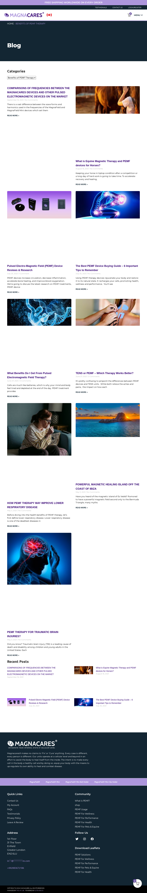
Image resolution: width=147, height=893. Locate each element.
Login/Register (134, 7)
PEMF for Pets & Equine (87, 867)
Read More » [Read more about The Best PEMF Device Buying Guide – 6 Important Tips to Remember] (82, 289)
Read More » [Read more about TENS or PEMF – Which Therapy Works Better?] (82, 392)
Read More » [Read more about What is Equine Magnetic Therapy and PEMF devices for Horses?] (82, 184)
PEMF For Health (83, 822)
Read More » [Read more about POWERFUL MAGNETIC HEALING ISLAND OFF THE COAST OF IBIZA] (82, 508)
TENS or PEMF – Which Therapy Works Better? (105, 373)
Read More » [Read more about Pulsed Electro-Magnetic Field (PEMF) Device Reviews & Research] (13, 292)
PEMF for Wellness (84, 858)
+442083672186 (15, 867)
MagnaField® (35, 782)
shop (77, 804)
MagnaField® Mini (53, 782)
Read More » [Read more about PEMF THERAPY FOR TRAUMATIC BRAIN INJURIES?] (13, 655)
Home (10, 23)
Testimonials (101, 7)
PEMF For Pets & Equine (87, 826)
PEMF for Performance (86, 863)
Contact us (12, 800)
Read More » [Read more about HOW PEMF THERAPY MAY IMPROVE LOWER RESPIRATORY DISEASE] (13, 526)
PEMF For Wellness (84, 813)
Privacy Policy (14, 817)
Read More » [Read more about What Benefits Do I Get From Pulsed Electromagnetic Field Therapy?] (13, 396)
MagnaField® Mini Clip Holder (105, 782)
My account (13, 804)
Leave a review (15, 822)
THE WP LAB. (20, 890)
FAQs (9, 809)
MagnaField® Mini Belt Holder (77, 782)
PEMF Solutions (83, 854)
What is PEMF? (82, 800)
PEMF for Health (83, 871)
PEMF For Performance (86, 817)
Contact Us (117, 7)
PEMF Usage (81, 809)
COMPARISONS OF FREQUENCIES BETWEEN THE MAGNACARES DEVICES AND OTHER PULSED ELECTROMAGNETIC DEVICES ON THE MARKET (31, 671)
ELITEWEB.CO (39, 890)
